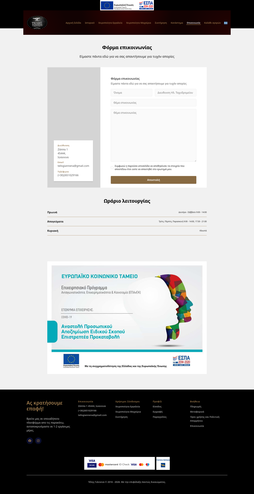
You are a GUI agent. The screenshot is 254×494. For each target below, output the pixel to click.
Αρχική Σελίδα (73, 22)
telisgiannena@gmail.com (73, 166)
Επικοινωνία (193, 22)
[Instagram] (38, 440)
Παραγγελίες (160, 416)
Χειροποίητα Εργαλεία (110, 22)
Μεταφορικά (197, 411)
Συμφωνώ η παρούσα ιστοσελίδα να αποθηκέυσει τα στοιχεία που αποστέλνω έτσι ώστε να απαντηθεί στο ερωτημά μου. (150, 167)
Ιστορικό (89, 22)
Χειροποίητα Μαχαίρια (138, 22)
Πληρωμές (196, 406)
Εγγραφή (157, 411)
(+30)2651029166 (68, 175)
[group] (73, 127)
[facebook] (30, 440)
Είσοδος (157, 406)
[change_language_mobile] (225, 23)
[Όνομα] (131, 92)
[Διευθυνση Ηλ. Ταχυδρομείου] (175, 92)
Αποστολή (153, 180)
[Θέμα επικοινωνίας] (153, 102)
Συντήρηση (161, 22)
